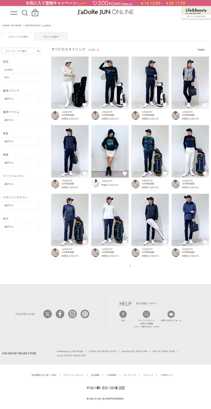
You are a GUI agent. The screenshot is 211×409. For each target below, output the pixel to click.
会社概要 (95, 374)
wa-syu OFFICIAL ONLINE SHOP (71, 355)
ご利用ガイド (166, 374)
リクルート (148, 374)
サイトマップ (129, 374)
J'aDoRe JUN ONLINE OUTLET (102, 351)
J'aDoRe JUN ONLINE (12, 25)
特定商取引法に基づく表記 (43, 374)
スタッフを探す (51, 36)
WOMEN (8, 69)
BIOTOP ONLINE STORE (164, 351)
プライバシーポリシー (73, 374)
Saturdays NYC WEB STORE (135, 351)
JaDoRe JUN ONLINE (105, 12)
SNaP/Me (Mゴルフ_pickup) (38, 25)
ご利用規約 (111, 374)
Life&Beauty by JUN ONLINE (70, 351)
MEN (6, 77)
